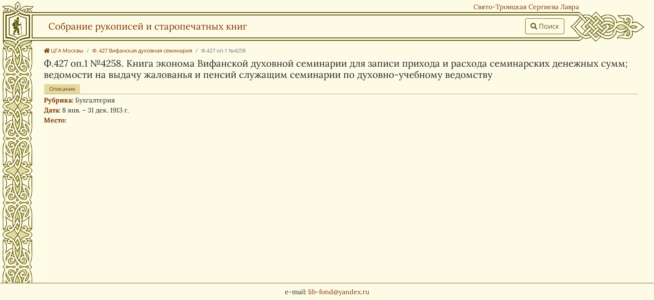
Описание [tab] (62, 88)
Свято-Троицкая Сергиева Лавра (526, 6)
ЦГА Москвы (63, 50)
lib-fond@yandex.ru (339, 292)
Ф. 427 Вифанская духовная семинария (142, 50)
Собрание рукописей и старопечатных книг (147, 26)
